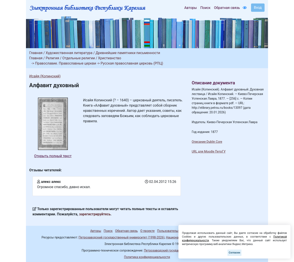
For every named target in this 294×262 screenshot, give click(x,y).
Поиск (205, 8)
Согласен (234, 252)
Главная (36, 53)
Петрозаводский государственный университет (178, 250)
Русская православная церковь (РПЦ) (132, 63)
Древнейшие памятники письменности (128, 53)
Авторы (190, 8)
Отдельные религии (78, 58)
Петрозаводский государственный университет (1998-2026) (121, 237)
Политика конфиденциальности (147, 257)
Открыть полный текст (53, 156)
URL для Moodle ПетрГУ (209, 151)
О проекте (147, 231)
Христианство (109, 58)
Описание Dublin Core (207, 141)
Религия (52, 58)
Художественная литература (69, 53)
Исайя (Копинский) (45, 76)
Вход (258, 7)
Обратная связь (227, 8)
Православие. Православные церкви (65, 63)
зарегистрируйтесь (95, 214)
